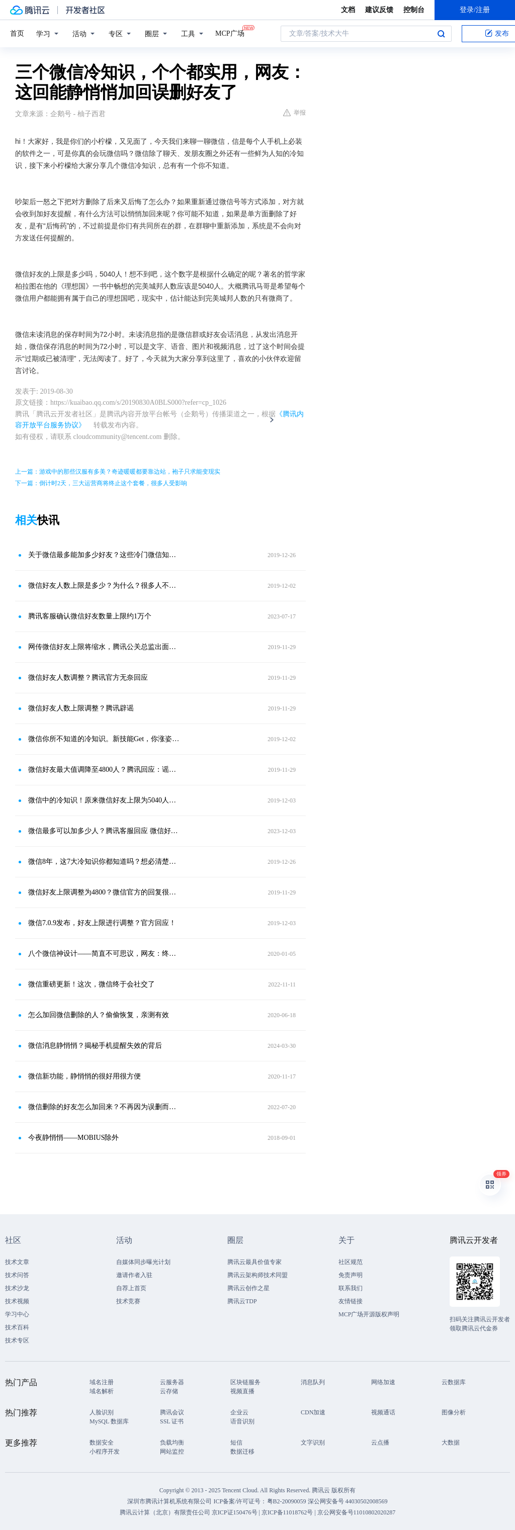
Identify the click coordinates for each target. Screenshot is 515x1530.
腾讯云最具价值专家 (254, 1262)
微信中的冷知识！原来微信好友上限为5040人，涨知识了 (104, 800)
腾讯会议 (172, 1412)
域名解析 (102, 1391)
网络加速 (383, 1382)
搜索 (441, 34)
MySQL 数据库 (109, 1421)
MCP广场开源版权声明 (368, 1314)
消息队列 (313, 1382)
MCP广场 (229, 32)
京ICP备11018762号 (287, 1512)
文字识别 (313, 1442)
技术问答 (17, 1275)
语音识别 (242, 1421)
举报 (294, 113)
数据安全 (102, 1442)
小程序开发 (105, 1451)
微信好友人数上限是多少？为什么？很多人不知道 (104, 585)
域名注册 (102, 1382)
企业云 (239, 1412)
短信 (236, 1442)
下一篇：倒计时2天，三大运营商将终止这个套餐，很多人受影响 (101, 483)
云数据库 (454, 1382)
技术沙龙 (17, 1288)
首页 (17, 33)
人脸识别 (102, 1412)
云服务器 (172, 1382)
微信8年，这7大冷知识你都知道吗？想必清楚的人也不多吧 (104, 861)
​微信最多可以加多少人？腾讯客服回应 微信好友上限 (104, 831)
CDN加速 (313, 1412)
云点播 (380, 1442)
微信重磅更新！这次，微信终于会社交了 (91, 984)
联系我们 (350, 1288)
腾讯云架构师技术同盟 (257, 1275)
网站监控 (172, 1451)
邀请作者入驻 (134, 1275)
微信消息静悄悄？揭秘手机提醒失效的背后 (95, 1045)
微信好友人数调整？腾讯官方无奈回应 (88, 677)
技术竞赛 (128, 1301)
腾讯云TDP (242, 1301)
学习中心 (17, 1314)
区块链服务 (245, 1382)
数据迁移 (242, 1451)
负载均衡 (172, 1442)
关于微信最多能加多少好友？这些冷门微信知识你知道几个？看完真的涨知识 (104, 555)
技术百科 (17, 1327)
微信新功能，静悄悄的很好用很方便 (84, 1076)
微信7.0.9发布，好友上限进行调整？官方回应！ (102, 923)
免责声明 (350, 1275)
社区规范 (350, 1262)
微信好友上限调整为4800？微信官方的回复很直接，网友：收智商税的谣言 (104, 892)
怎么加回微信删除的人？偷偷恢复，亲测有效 (98, 1015)
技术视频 (17, 1301)
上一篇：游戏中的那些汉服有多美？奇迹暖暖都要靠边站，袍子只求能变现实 (117, 471)
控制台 (413, 10)
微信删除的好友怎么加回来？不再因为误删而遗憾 (104, 1107)
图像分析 (454, 1412)
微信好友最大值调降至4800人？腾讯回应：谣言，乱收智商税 (104, 769)
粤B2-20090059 (287, 1501)
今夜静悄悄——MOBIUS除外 (73, 1137)
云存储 (169, 1391)
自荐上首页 (131, 1288)
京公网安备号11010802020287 (356, 1512)
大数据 (451, 1442)
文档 (348, 10)
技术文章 (17, 1262)
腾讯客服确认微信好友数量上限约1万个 (89, 616)
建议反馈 (379, 10)
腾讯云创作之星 (248, 1288)
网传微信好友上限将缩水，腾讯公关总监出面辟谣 (104, 647)
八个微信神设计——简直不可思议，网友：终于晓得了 (104, 953)
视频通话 (383, 1412)
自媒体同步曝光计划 (143, 1262)
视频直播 (242, 1391)
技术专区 (17, 1340)
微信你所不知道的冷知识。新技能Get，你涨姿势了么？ (104, 739)
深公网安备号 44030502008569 (348, 1501)
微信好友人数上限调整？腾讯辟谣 (81, 708)
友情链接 (350, 1301)
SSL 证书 (172, 1421)
